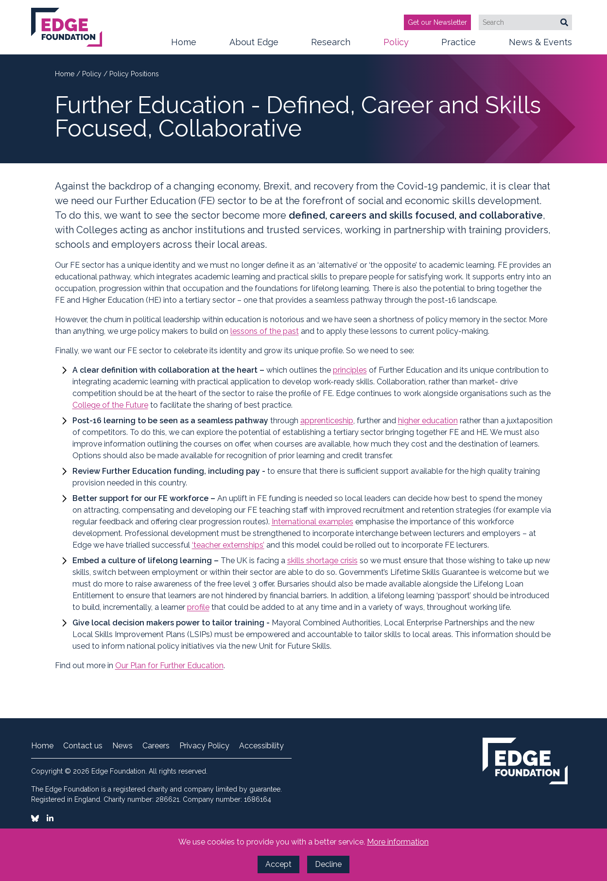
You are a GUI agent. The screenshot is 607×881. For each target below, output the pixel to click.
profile (198, 607)
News (122, 746)
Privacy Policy (204, 746)
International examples (312, 521)
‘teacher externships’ (228, 545)
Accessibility (261, 746)
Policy (396, 45)
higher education (428, 420)
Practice (458, 45)
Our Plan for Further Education (169, 665)
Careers (156, 746)
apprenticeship (326, 420)
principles (350, 370)
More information (398, 841)
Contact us (83, 746)
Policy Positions (134, 74)
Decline (328, 864)
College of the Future (110, 405)
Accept (278, 864)
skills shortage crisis (322, 560)
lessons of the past (264, 331)
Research (330, 45)
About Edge (253, 45)
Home (183, 42)
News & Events (540, 45)
